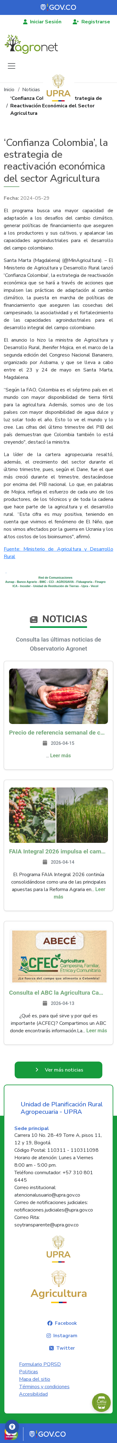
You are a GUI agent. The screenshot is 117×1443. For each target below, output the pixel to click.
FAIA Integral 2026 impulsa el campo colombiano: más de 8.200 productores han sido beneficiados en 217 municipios (58, 851)
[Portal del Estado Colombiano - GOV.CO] (58, 7)
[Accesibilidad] (12, 1427)
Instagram (65, 1335)
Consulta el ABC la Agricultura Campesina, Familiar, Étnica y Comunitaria (58, 992)
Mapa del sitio (34, 1379)
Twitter (65, 1348)
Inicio (9, 89)
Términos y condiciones (44, 1386)
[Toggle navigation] (11, 66)
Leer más (60, 756)
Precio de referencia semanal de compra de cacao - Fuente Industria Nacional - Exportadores (58, 732)
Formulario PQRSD (40, 1364)
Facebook (66, 1323)
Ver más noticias (64, 1070)
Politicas (28, 1371)
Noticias (31, 89)
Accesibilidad (33, 1394)
